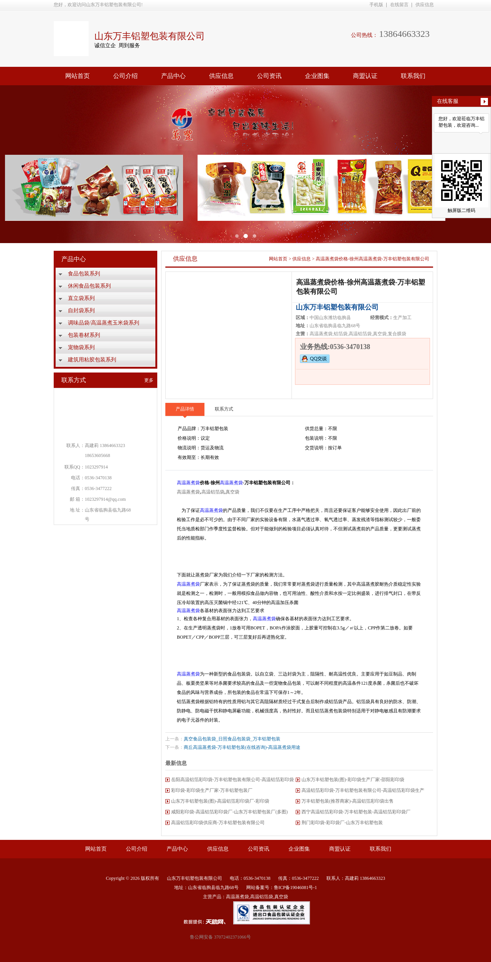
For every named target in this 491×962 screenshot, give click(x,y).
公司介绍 (125, 76)
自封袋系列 (81, 310)
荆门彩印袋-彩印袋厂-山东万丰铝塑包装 (342, 822)
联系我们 (413, 76)
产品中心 (173, 76)
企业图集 (317, 76)
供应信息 (424, 4)
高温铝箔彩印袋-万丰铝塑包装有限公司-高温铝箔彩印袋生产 (363, 790)
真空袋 (232, 492)
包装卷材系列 (84, 335)
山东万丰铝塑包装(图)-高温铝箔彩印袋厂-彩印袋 (220, 801)
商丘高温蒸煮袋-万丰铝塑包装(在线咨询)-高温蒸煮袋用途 (242, 747)
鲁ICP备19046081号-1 (295, 887)
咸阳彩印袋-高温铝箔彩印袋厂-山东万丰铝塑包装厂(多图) (229, 812)
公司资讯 (269, 76)
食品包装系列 (84, 274)
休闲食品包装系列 (89, 286)
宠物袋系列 (81, 347)
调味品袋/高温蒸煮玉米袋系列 (103, 323)
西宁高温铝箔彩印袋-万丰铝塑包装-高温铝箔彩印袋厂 (356, 812)
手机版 (376, 4)
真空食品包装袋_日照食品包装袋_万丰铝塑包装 (232, 739)
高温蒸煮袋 (188, 482)
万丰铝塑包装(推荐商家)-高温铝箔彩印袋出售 (348, 801)
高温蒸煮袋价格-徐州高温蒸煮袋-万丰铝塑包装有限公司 (372, 259)
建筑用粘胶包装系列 (92, 360)
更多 (148, 380)
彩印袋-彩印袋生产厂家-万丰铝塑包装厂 (211, 790)
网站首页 (77, 76)
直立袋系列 (81, 298)
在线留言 (399, 4)
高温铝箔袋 (212, 492)
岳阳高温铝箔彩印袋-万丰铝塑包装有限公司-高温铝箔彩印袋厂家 (232, 781)
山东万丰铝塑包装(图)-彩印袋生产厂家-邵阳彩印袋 (353, 779)
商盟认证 (365, 76)
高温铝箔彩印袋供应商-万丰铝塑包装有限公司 (218, 822)
